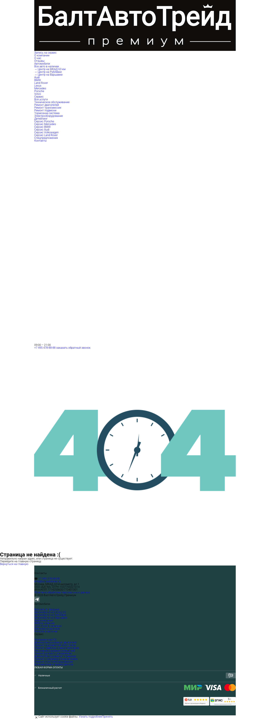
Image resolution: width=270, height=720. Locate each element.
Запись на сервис (45, 52)
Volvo (37, 94)
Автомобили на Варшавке (50, 617)
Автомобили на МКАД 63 (50, 612)
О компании (42, 55)
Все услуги (41, 99)
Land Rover (41, 83)
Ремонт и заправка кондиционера (55, 659)
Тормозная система (47, 113)
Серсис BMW (42, 127)
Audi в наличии (43, 620)
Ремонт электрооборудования (53, 661)
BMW (37, 80)
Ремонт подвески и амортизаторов (56, 648)
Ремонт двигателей (46, 105)
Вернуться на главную (14, 564)
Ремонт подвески (45, 110)
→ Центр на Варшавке (48, 74)
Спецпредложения (46, 138)
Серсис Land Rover (46, 135)
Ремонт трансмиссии (47, 107)
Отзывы (39, 61)
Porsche (39, 91)
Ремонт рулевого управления (53, 653)
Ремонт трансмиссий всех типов (55, 645)
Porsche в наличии (46, 631)
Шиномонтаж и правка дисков (53, 664)
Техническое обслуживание (52, 102)
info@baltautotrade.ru (47, 581)
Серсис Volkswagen (46, 132)
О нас (37, 58)
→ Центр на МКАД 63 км (50, 69)
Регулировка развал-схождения (54, 650)
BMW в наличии (44, 623)
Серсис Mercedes (45, 124)
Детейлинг (41, 118)
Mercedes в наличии (47, 628)
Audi (37, 77)
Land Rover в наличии (47, 626)
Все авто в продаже (46, 609)
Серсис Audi (41, 129)
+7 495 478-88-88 (45, 347)
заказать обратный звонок (73, 347)
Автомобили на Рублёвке (50, 615)
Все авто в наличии (46, 66)
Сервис (39, 96)
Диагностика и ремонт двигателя (55, 642)
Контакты (40, 140)
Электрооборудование (48, 116)
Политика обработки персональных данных (62, 592)
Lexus (37, 85)
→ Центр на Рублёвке (48, 72)
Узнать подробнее (90, 716)
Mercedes (40, 88)
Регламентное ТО (45, 639)
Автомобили (42, 63)
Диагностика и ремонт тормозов (55, 656)
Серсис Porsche (44, 121)
